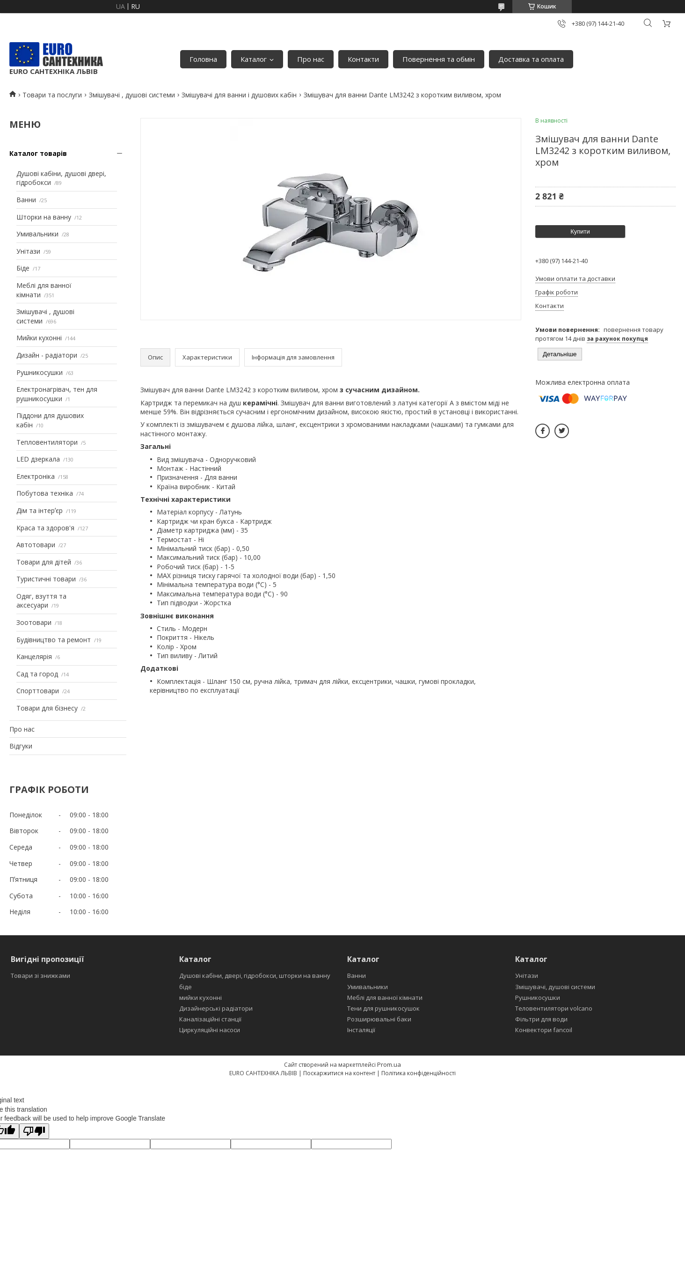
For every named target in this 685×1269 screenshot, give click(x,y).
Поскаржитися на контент (339, 1073)
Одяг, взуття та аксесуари (41, 601)
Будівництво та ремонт (53, 639)
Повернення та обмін (438, 59)
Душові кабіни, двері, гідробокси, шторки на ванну (254, 975)
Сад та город (37, 673)
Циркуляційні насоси (209, 1030)
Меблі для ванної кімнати (385, 997)
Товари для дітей (43, 561)
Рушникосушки (39, 372)
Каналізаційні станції (210, 1019)
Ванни (26, 199)
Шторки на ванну (43, 217)
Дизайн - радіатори (46, 355)
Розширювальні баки (379, 1019)
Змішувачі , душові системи (132, 94)
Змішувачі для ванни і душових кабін (239, 94)
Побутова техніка (44, 493)
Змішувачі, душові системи (555, 987)
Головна (203, 59)
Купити (580, 231)
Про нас (310, 59)
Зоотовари (33, 622)
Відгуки (20, 745)
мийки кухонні (200, 997)
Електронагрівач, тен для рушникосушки (56, 394)
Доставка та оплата (531, 59)
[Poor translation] (34, 1131)
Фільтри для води (541, 1019)
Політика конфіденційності (418, 1073)
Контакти (363, 59)
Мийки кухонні (39, 337)
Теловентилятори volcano (553, 1008)
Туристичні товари (46, 578)
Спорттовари (37, 690)
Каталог (253, 59)
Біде (22, 268)
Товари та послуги (52, 94)
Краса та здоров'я (45, 527)
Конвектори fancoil (543, 1030)
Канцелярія (34, 656)
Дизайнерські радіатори (216, 1008)
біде (185, 987)
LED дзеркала (38, 459)
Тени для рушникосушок (383, 1008)
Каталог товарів (38, 153)
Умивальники (37, 233)
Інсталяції (361, 1030)
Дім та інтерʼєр (39, 510)
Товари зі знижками (40, 975)
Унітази (28, 251)
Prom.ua (389, 1064)
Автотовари (35, 544)
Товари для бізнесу (47, 708)
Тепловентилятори (47, 442)
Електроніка (35, 476)
